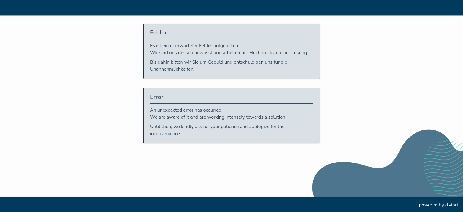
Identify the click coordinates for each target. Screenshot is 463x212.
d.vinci (451, 205)
